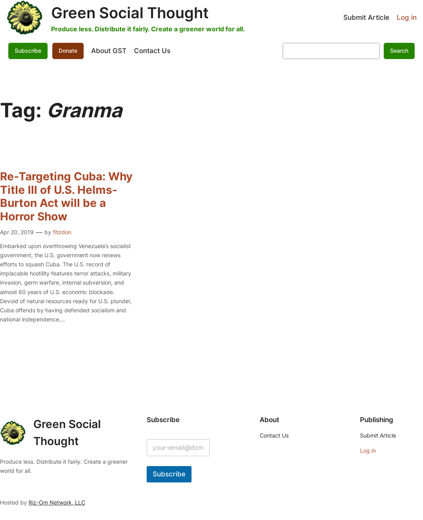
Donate (68, 50)
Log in (407, 17)
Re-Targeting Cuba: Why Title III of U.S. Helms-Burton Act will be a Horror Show (66, 196)
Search (399, 50)
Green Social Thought (130, 13)
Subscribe (28, 50)
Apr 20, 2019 (17, 232)
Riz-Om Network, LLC (57, 502)
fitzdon (62, 232)
